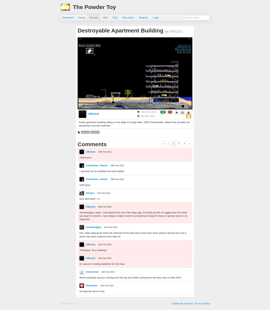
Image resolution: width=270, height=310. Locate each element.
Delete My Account (182, 303)
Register (143, 17)
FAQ (114, 17)
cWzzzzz (93, 113)
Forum (81, 17)
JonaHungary (93, 227)
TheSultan (92, 285)
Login (156, 17)
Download (67, 17)
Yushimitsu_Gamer (97, 165)
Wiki (105, 17)
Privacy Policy (202, 303)
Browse (94, 17)
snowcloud (92, 271)
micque (90, 193)
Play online (128, 17)
